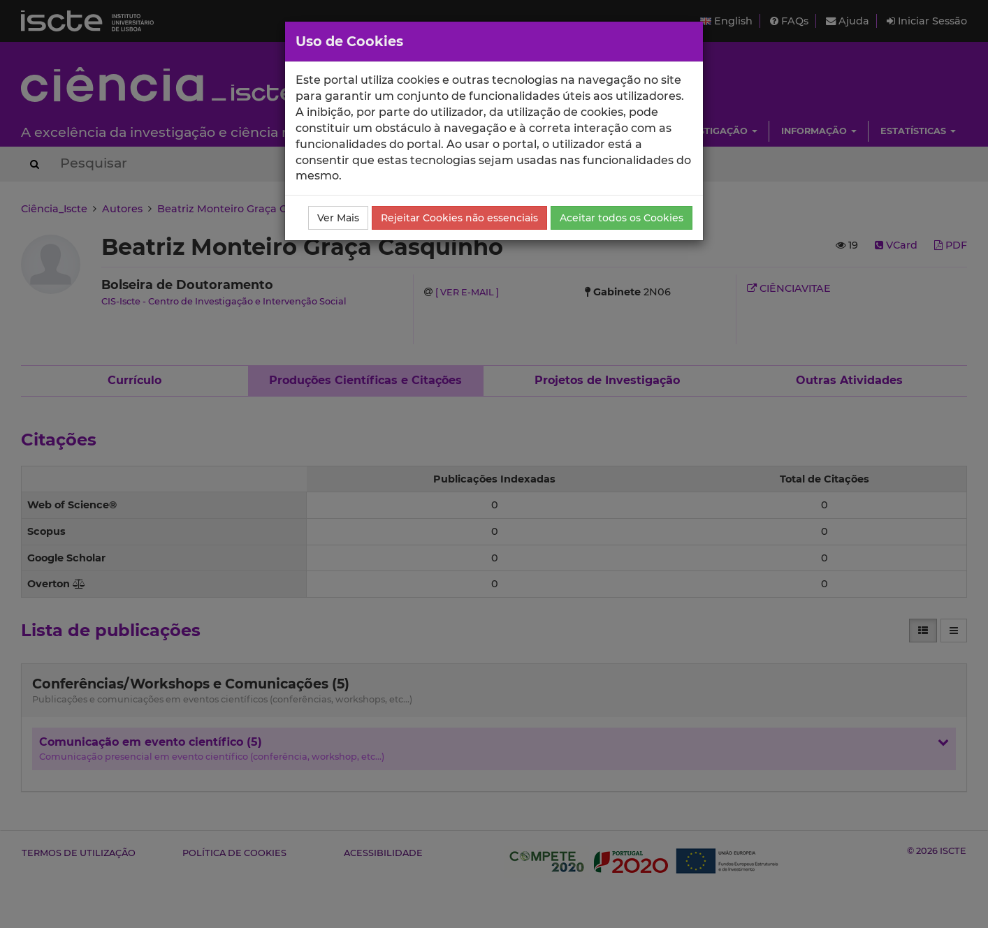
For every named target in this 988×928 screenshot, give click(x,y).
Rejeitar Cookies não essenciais (459, 218)
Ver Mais (338, 218)
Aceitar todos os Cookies (621, 218)
